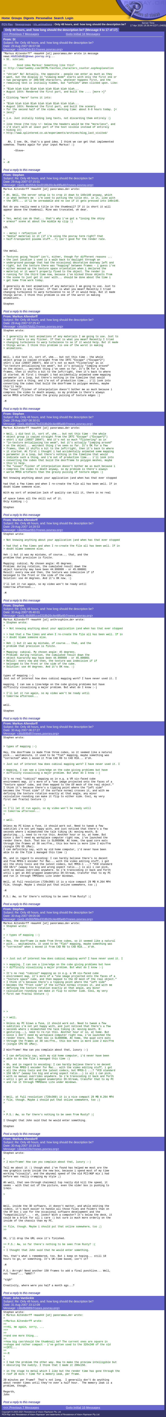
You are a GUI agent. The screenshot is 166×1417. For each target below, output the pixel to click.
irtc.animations (42, 24)
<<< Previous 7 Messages (21, 34)
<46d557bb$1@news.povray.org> (40, 326)
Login (69, 18)
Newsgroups (23, 24)
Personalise (44, 18)
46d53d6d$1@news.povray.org (30, 56)
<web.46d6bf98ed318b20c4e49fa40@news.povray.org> (55, 919)
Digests (29, 18)
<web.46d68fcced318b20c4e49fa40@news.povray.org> (55, 615)
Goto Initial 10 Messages (83, 34)
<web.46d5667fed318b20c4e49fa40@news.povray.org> (55, 424)
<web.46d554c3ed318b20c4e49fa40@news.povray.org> (55, 185)
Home (6, 18)
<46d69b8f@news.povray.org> (38, 733)
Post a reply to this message (21, 170)
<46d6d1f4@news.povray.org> (38, 1149)
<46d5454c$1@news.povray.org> (40, 49)
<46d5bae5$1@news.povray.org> (40, 530)
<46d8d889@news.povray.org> (38, 1308)
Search (59, 18)
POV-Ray (7, 24)
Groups (16, 18)
